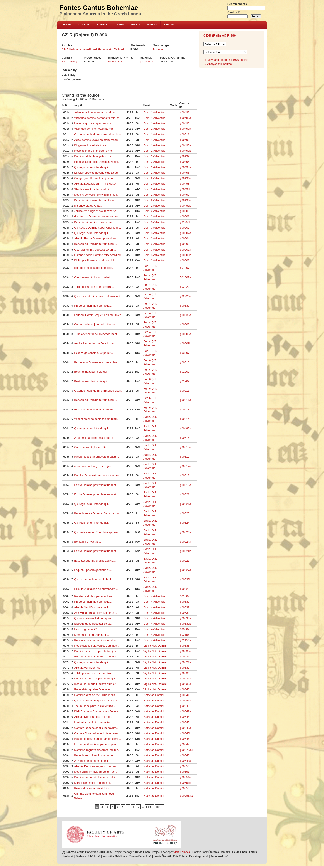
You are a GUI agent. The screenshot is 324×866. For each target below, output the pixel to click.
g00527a (185, 570)
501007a (185, 277)
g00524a (185, 532)
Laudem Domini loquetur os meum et (97, 315)
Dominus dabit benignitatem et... (94, 156)
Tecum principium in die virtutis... (94, 706)
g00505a (185, 249)
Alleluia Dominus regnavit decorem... (97, 766)
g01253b (185, 222)
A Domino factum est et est (91, 760)
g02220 (184, 286)
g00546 (184, 738)
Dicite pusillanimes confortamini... (95, 260)
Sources (102, 24)
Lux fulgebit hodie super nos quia (95, 744)
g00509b (185, 343)
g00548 (184, 755)
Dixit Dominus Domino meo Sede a (96, 711)
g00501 (184, 216)
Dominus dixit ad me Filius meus (94, 695)
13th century (69, 61)
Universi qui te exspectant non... (94, 123)
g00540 (184, 689)
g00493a (185, 145)
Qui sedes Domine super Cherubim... (97, 227)
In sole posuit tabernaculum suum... (96, 456)
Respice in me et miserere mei (93, 150)
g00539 (184, 673)
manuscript (115, 61)
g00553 (184, 788)
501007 (184, 267)
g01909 (184, 371)
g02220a (185, 296)
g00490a (185, 128)
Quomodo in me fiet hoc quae (92, 618)
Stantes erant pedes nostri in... (93, 189)
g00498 (184, 183)
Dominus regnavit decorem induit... (96, 777)
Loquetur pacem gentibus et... (93, 570)
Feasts (135, 24)
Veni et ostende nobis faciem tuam (96, 418)
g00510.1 (186, 362)
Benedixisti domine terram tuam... (95, 222)
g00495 (184, 161)
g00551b (185, 782)
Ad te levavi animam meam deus (94, 112)
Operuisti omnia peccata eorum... (95, 249)
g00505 (184, 244)
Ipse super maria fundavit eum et (94, 684)
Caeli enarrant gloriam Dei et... (93, 447)
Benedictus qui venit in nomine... (94, 755)
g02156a (185, 640)
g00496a (185, 178)
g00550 (184, 766)
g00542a (185, 711)
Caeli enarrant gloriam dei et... (93, 277)
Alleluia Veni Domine (87, 667)
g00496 (184, 172)
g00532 (184, 607)
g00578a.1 (186, 750)
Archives (84, 24)
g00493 (184, 139)
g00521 (184, 494)
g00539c (185, 684)
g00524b (185, 551)
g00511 (184, 134)
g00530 (184, 305)
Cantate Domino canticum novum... (96, 728)
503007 (184, 353)
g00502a (185, 233)
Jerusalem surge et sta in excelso (95, 211)
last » (159, 806)
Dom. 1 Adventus (154, 112)
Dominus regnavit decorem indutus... (97, 750)
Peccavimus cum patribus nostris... (96, 640)
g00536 (184, 656)
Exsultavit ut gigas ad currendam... (96, 588)
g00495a (185, 167)
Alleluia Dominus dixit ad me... (93, 716)
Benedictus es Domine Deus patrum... (98, 513)
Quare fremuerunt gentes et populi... (97, 700)
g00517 (184, 456)
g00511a (185, 400)
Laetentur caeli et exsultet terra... (94, 722)
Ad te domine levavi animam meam (96, 139)
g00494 (184, 156)
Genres (152, 24)
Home (67, 24)
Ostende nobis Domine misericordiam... (99, 255)
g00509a (185, 334)
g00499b (185, 205)
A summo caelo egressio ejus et (94, 437)
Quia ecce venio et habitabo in (93, 579)
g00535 (184, 645)
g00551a (185, 777)
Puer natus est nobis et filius (92, 788)
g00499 (184, 194)
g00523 (184, 513)
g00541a (185, 700)
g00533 (184, 612)
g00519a (185, 485)
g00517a (185, 466)
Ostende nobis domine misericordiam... (98, 134)
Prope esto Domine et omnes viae (95, 362)
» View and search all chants (226, 59)
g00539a (185, 678)
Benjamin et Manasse (87, 541)
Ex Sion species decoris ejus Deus (96, 172)
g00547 (184, 744)
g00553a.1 (186, 795)
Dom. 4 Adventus (154, 596)
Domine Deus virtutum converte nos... (97, 475)
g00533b (185, 623)
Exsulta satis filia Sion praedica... (95, 560)
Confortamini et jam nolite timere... (95, 324)
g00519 (184, 475)
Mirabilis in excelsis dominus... (93, 782)
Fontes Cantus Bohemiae (99, 7)
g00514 (184, 418)
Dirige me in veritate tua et (90, 145)
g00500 (184, 211)
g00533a (185, 618)
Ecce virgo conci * (85, 629)
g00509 (184, 324)
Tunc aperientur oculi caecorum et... (96, 334)
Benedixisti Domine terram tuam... (95, 200)
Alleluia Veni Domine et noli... (92, 607)
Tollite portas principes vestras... (94, 286)
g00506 (184, 260)
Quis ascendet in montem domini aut (97, 296)
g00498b (185, 189)
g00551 (184, 771)
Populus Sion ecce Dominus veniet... (97, 161)
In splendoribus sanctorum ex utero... (97, 738)
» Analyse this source (218, 64)
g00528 (184, 588)
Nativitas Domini (153, 695)
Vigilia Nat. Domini (155, 645)
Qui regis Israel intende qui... (92, 167)
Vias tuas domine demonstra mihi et (96, 117)
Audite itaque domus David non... (95, 343)
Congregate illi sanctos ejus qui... (95, 178)
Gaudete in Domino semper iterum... (97, 216)
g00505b (185, 255)
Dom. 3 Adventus (154, 216)
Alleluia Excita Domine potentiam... (96, 238)
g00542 (184, 706)
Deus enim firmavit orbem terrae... (95, 771)
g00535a (185, 651)
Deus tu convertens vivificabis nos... (96, 194)
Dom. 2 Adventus (154, 161)
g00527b (185, 579)
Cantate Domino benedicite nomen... (97, 733)
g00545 (184, 722)
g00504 (184, 238)
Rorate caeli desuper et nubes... (94, 267)
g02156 (184, 634)
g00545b (185, 733)
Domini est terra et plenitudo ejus (95, 651)
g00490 (184, 123)
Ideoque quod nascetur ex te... (93, 623)
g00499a (185, 200)
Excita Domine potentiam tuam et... (96, 485)
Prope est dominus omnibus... (93, 305)
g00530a (185, 315)
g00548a (185, 760)
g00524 (184, 522)
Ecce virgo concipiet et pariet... (93, 353)
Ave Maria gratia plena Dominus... (95, 612)
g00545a (185, 728)
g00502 (184, 227)
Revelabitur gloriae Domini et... (93, 689)
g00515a (185, 447)
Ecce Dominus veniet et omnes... (95, 409)
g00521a (185, 504)
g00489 (184, 112)
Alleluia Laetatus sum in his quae (95, 183)
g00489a (185, 117)
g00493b (185, 150)
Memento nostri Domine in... (92, 634)
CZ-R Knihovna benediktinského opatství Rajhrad (93, 49)
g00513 (184, 409)
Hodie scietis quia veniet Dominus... (96, 645)
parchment (147, 61)
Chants (119, 24)
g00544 (184, 716)
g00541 (184, 695)
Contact (169, 24)
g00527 (184, 560)
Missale (158, 49)
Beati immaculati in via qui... (91, 371)
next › (149, 806)
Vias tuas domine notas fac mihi (94, 128)
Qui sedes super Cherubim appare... (97, 532)
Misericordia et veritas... (89, 205)
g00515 (184, 437)
